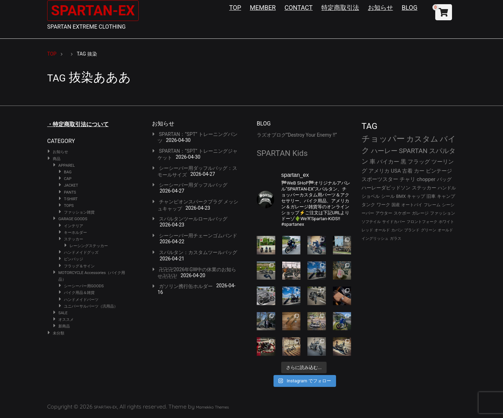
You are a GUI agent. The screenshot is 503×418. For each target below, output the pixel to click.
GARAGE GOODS (72, 219)
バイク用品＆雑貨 (79, 292)
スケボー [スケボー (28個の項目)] (402, 213)
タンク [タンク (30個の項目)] (368, 204)
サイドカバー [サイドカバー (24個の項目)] (393, 221)
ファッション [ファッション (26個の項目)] (442, 213)
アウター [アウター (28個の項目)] (384, 213)
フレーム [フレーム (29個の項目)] (432, 204)
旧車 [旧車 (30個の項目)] (431, 196)
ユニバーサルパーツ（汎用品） (91, 306)
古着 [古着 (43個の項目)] (407, 171)
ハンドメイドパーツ (81, 299)
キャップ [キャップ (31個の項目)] (416, 196)
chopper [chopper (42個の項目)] (426, 179)
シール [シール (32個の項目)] (388, 196)
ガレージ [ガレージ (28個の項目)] (420, 213)
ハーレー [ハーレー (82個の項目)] (384, 151)
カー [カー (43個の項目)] (419, 171)
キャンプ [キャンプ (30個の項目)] (446, 196)
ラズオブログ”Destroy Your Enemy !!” (297, 135)
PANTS (70, 192)
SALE (62, 313)
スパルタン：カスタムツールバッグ (198, 252)
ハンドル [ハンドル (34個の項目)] (447, 187)
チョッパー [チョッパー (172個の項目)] (383, 139)
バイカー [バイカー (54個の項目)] (388, 161)
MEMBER (263, 7)
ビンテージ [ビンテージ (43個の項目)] (439, 171)
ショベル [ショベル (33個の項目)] (371, 196)
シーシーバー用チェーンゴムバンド (198, 235)
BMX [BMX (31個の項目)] (401, 196)
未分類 (58, 333)
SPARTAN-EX (93, 10)
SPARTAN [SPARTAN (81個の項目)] (413, 151)
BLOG (409, 7)
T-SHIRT (71, 199)
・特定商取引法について (78, 124)
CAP (68, 178)
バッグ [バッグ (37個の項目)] (444, 179)
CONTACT (298, 7)
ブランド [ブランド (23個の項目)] (412, 230)
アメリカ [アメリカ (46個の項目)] (379, 171)
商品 (56, 159)
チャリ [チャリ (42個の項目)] (407, 179)
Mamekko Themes (212, 407)
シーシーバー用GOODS (84, 286)
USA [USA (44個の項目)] (396, 171)
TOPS (69, 205)
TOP (235, 7)
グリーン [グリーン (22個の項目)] (428, 230)
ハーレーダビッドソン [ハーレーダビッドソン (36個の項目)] (386, 187)
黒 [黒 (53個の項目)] (403, 161)
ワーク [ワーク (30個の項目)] (383, 204)
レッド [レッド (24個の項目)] (367, 230)
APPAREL (66, 165)
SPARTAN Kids (282, 153)
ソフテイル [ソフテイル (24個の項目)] (371, 221)
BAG (68, 172)
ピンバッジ (73, 259)
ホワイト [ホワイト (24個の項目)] (446, 221)
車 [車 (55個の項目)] (373, 161)
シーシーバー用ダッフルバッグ (193, 185)
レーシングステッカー (89, 246)
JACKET (71, 185)
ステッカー (73, 239)
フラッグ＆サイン (79, 266)
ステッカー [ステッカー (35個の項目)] (424, 187)
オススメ (66, 319)
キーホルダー (75, 232)
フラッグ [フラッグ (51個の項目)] (419, 161)
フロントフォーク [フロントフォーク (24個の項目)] (422, 221)
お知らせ (380, 7)
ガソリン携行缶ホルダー (186, 286)
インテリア (73, 226)
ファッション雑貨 (79, 212)
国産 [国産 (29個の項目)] (396, 204)
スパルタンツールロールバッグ (193, 219)
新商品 (64, 326)
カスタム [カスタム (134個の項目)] (422, 138)
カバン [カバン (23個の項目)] (397, 230)
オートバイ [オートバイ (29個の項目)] (411, 204)
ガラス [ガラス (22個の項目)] (395, 238)
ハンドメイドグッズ (81, 252)
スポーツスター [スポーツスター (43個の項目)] (380, 179)
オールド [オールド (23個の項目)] (382, 230)
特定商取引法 (340, 7)
